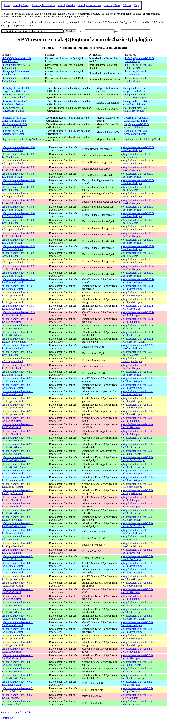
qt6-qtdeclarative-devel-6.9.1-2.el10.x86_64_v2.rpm (137, 459)
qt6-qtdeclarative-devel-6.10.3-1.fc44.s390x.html (18, 201)
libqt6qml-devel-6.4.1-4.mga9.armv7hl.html (14, 132)
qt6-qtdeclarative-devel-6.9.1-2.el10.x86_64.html (17, 439)
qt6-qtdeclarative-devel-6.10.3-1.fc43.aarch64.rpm (137, 215)
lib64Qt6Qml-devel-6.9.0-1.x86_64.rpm (139, 79)
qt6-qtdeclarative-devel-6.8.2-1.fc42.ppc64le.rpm (137, 545)
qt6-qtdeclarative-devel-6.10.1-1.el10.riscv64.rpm (137, 307)
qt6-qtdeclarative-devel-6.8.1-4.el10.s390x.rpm (137, 591)
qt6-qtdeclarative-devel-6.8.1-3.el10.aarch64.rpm (137, 624)
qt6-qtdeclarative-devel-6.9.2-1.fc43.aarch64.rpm (137, 347)
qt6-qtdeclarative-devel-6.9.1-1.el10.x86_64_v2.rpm (137, 525)
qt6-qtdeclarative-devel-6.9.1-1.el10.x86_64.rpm (137, 512)
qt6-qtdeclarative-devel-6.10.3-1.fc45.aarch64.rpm (137, 149)
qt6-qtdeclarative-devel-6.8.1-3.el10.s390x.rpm (137, 650)
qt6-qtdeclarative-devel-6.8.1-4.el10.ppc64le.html (17, 578)
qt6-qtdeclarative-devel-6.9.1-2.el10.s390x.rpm (137, 419)
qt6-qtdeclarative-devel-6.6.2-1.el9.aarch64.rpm (137, 683)
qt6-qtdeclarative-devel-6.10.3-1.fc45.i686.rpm (137, 155)
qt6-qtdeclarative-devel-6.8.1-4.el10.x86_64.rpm (137, 604)
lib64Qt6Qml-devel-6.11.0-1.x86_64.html (16, 66)
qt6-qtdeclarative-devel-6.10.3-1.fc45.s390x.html (18, 169)
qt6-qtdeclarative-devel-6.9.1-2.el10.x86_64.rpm (137, 439)
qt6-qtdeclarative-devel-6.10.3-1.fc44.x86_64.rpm (137, 208)
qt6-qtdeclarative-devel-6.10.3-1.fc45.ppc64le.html (18, 162)
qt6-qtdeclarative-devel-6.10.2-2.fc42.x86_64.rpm (137, 274)
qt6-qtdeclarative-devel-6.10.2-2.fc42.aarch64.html (18, 248)
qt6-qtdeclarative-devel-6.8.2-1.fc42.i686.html (17, 538)
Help (136, 5)
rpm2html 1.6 (23, 712)
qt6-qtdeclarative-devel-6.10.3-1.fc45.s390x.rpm (137, 169)
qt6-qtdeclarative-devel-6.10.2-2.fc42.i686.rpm (137, 254)
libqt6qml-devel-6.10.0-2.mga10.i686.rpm (136, 126)
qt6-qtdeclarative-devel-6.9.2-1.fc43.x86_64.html (17, 373)
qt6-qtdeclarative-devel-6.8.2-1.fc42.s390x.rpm (137, 551)
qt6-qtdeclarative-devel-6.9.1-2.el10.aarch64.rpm (137, 380)
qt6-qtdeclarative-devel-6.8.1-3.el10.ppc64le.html (17, 637)
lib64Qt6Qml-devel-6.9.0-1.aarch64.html (16, 73)
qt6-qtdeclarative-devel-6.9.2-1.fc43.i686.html (17, 353)
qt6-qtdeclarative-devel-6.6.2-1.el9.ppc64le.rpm (137, 690)
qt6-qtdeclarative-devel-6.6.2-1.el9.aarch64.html (17, 683)
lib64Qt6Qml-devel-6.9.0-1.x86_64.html (16, 79)
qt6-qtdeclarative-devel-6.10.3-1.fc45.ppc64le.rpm (137, 162)
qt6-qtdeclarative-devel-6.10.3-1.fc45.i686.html (18, 155)
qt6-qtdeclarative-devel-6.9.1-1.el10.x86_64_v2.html (17, 525)
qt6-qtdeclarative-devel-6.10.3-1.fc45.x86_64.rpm (137, 175)
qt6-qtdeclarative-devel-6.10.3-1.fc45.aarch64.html (18, 149)
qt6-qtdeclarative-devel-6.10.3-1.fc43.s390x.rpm (137, 234)
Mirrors (127, 5)
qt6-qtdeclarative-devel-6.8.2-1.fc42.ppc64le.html (17, 545)
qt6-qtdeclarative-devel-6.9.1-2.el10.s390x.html (17, 419)
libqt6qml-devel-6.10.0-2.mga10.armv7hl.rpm (136, 119)
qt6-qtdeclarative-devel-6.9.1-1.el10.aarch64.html (17, 472)
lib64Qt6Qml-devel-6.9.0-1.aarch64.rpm (139, 73)
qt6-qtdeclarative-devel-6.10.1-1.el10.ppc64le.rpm (137, 294)
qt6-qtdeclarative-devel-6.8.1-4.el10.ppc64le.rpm (137, 578)
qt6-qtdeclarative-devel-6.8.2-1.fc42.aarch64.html (17, 531)
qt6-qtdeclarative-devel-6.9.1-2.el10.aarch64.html (17, 380)
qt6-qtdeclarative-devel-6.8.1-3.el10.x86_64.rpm (137, 663)
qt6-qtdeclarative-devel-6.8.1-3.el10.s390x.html (17, 650)
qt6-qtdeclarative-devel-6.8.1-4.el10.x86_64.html (17, 604)
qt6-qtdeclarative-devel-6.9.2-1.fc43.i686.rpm (137, 353)
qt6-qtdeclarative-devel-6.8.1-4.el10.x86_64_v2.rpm (137, 617)
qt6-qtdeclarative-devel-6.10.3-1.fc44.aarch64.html (18, 182)
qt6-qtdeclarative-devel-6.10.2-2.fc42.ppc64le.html (18, 261)
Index (7, 5)
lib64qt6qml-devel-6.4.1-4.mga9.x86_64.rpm (136, 109)
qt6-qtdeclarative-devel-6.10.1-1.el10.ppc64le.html (18, 294)
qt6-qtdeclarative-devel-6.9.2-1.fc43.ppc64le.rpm (137, 360)
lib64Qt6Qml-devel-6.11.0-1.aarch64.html (16, 60)
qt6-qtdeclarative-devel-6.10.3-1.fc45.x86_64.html (18, 175)
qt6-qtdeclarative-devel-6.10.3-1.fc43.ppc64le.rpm (137, 228)
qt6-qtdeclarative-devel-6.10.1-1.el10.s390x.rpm (137, 314)
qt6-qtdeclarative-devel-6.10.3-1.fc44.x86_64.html (18, 208)
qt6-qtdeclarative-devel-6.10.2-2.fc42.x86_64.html (18, 274)
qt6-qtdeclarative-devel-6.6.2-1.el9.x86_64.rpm (137, 703)
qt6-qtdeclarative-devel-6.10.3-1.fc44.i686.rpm (137, 188)
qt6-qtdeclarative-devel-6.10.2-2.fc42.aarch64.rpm (137, 248)
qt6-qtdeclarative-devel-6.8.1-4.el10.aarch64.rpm (137, 564)
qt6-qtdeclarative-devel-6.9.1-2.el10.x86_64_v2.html (17, 459)
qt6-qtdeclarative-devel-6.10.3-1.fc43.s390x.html (18, 234)
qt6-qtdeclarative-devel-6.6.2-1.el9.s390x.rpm (137, 696)
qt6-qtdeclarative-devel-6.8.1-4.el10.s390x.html (17, 591)
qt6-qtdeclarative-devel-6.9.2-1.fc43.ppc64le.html (17, 360)
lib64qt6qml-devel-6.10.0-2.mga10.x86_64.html (16, 96)
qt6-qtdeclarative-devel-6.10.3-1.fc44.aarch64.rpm (137, 182)
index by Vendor (66, 5)
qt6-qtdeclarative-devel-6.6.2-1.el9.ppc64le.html (17, 690)
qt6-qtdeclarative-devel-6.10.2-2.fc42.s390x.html (18, 267)
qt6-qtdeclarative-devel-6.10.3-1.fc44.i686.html (18, 188)
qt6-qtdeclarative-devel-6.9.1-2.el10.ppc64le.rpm (137, 399)
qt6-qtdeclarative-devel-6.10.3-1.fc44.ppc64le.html (18, 195)
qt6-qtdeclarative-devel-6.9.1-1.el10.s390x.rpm (137, 498)
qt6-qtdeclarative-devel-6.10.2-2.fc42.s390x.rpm (137, 267)
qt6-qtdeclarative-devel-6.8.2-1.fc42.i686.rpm (137, 538)
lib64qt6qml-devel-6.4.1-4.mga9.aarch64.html (15, 103)
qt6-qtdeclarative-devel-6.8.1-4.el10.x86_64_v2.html (17, 617)
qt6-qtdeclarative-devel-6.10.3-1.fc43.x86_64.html (18, 241)
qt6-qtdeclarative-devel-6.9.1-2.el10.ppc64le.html (17, 399)
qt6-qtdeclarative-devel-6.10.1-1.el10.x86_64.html (18, 327)
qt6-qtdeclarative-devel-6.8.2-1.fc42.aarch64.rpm (137, 531)
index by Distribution (43, 5)
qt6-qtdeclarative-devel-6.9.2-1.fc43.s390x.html (17, 366)
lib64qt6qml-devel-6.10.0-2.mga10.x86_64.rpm (137, 96)
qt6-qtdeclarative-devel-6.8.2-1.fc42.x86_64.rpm (137, 558)
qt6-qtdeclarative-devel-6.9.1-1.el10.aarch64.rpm (137, 472)
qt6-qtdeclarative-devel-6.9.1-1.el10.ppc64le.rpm (137, 485)
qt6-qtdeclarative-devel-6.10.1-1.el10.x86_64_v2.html (18, 340)
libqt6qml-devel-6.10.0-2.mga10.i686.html (14, 126)
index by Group (21, 5)
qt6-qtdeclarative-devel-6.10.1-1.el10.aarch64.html (18, 281)
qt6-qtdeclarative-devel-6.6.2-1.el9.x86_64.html (17, 703)
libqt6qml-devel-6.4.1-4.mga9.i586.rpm (145, 139)
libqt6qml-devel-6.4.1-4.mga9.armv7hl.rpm (136, 132)
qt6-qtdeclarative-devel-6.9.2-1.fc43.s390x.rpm (137, 366)
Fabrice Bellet (8, 717)
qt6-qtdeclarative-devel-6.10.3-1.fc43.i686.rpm (137, 221)
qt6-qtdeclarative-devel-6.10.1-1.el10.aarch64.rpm (137, 281)
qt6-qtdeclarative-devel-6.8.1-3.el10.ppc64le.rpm (137, 637)
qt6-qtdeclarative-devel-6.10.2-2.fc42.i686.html (18, 254)
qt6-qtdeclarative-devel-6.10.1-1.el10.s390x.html (18, 314)
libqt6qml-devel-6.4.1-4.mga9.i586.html (23, 139)
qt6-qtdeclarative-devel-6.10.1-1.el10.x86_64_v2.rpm (137, 340)
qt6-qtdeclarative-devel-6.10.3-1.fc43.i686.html (18, 221)
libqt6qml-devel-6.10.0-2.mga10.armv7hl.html (14, 119)
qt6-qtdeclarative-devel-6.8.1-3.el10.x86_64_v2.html (17, 676)
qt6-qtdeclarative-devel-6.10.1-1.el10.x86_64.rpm (137, 327)
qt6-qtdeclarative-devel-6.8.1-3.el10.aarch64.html (17, 624)
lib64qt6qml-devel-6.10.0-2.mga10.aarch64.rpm (137, 89)
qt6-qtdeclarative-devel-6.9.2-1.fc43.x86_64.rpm (137, 373)
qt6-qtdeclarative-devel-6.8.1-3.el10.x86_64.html (17, 663)
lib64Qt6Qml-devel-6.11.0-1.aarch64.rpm (139, 60)
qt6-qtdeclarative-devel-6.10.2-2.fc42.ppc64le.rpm (137, 261)
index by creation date (89, 5)
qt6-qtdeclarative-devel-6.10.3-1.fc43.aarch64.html (18, 215)
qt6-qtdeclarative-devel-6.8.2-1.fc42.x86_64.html (17, 558)
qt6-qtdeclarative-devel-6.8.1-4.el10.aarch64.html (17, 564)
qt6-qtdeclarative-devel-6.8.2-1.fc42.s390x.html (17, 551)
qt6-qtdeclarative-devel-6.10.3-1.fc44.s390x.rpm (137, 201)
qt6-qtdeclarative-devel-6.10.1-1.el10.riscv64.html (18, 307)
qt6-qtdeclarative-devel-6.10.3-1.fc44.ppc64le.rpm (137, 195)
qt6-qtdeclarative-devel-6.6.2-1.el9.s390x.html (17, 696)
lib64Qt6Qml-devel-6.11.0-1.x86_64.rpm (139, 66)
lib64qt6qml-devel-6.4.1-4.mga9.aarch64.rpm (136, 103)
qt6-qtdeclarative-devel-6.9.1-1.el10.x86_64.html (17, 512)
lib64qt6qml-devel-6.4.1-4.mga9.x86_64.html (15, 109)
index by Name (112, 5)
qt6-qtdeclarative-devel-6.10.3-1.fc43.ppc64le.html (18, 228)
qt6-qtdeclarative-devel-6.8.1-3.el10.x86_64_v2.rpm (137, 676)
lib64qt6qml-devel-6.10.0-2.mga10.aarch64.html (16, 89)
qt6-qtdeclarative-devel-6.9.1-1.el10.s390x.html (17, 498)
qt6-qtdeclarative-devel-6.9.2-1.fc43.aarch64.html (17, 347)
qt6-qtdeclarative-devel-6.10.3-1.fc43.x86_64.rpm (137, 241)
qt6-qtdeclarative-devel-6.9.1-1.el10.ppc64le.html (17, 485)
